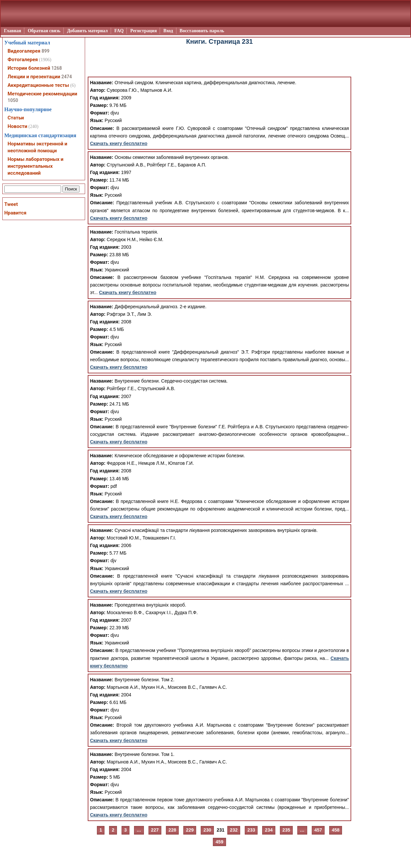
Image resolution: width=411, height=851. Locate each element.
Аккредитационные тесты (38, 85)
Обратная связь (44, 30)
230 (207, 830)
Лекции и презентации (34, 77)
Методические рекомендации (42, 94)
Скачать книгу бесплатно (118, 143)
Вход (168, 30)
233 (251, 830)
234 (268, 830)
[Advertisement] (219, 62)
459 (219, 841)
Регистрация (143, 30)
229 (190, 830)
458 (335, 830)
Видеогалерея (24, 51)
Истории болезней (29, 68)
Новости (17, 126)
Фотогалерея (23, 60)
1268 (56, 68)
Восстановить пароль (202, 30)
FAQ (119, 30)
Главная (12, 30)
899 (45, 51)
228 (172, 830)
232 (234, 830)
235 (286, 830)
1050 (13, 100)
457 (318, 830)
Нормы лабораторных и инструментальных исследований (35, 166)
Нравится (15, 213)
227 (155, 830)
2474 (66, 76)
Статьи (16, 118)
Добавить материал (87, 30)
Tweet (11, 204)
